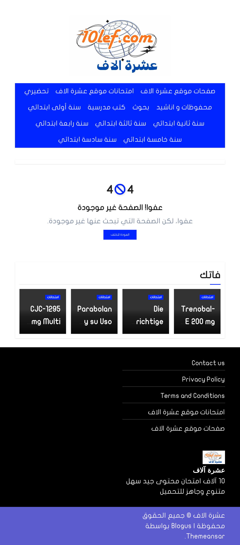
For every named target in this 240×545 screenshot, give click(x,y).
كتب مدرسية (107, 107)
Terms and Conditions (193, 395)
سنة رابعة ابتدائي (62, 123)
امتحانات (207, 297)
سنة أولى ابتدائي (54, 107)
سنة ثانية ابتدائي (179, 123)
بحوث (141, 107)
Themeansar (205, 536)
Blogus (181, 526)
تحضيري (36, 91)
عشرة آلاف (209, 470)
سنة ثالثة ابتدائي (120, 123)
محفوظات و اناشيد (184, 107)
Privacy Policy (203, 379)
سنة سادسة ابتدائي (87, 139)
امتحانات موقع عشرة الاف (95, 91)
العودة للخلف (120, 234)
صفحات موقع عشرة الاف (178, 91)
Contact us (208, 363)
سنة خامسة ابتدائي (152, 139)
